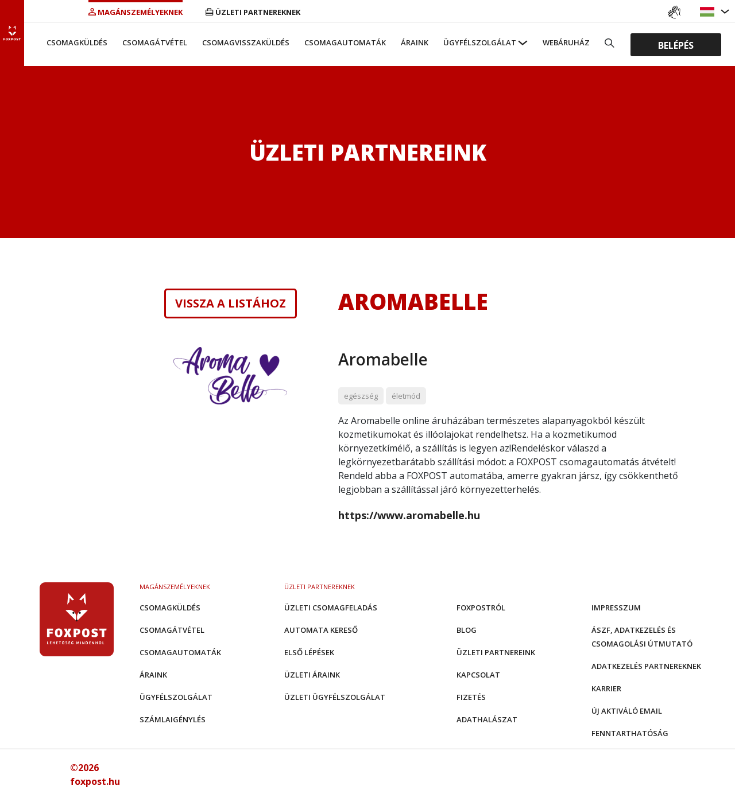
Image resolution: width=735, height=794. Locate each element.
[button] (708, 12)
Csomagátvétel (154, 42)
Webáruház (566, 42)
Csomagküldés (77, 42)
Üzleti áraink (312, 675)
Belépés (675, 44)
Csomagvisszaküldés (245, 42)
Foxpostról (481, 607)
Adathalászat (487, 719)
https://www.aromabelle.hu (409, 515)
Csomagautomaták (345, 42)
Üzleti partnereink (496, 652)
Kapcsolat (478, 675)
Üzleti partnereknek (253, 12)
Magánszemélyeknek (135, 12)
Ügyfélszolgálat (479, 42)
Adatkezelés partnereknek (646, 666)
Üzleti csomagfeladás (330, 607)
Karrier (606, 688)
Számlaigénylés (173, 719)
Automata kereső (321, 630)
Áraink (414, 42)
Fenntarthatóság (629, 733)
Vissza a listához (230, 303)
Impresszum (616, 607)
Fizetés (471, 697)
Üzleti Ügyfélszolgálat (334, 697)
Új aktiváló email (626, 711)
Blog (467, 630)
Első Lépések (309, 652)
